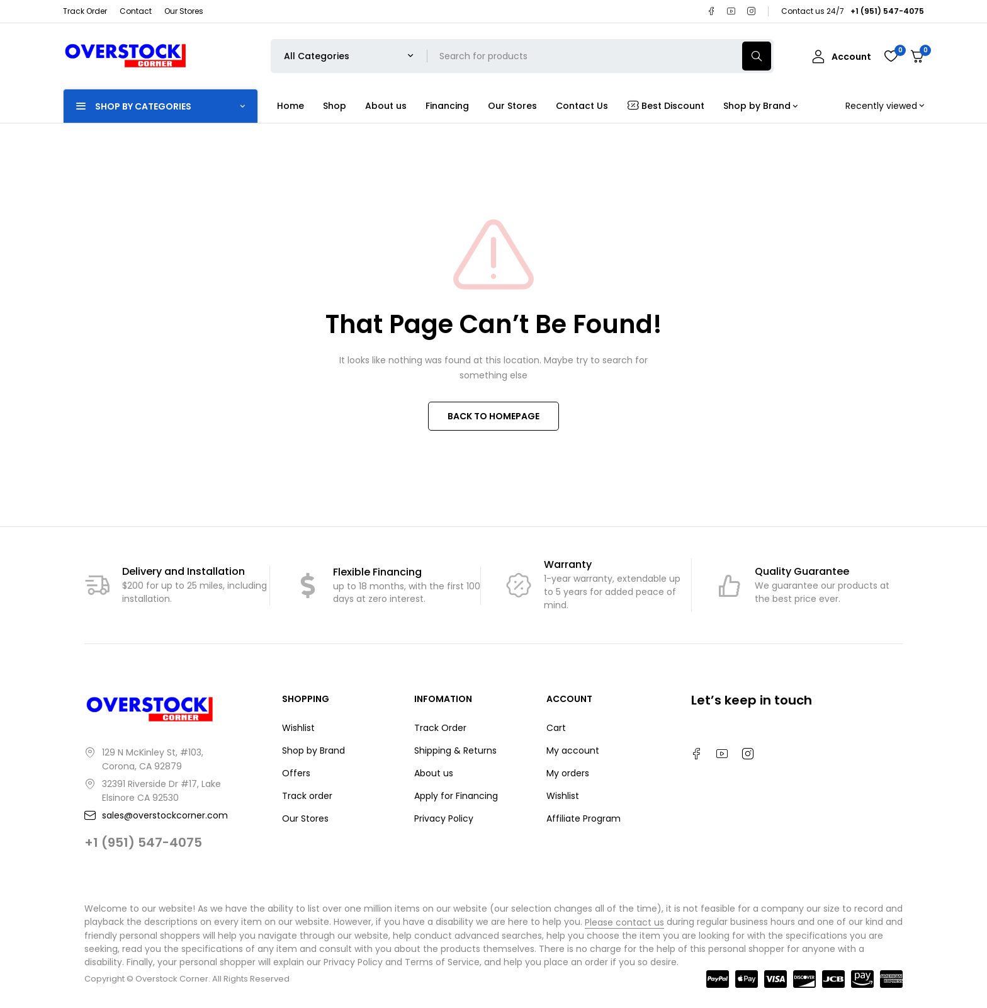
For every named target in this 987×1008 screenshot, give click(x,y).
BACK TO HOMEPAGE (493, 416)
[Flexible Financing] (307, 585)
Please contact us (624, 922)
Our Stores (183, 11)
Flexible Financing (377, 572)
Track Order (85, 11)
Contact (136, 11)
